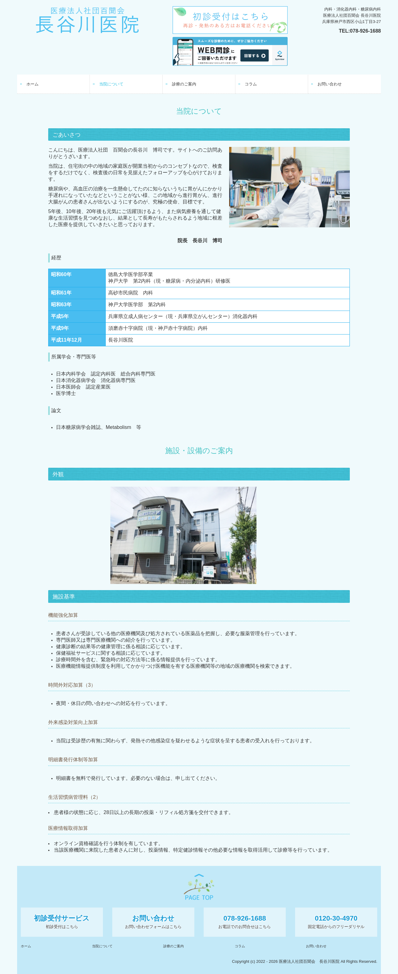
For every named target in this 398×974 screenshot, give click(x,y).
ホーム (32, 84)
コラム (251, 84)
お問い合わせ (329, 84)
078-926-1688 (365, 31)
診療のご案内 (184, 84)
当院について (111, 84)
